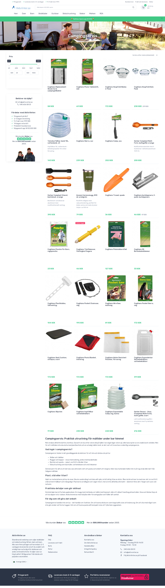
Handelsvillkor (89, 539)
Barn (32, 13)
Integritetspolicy (90, 542)
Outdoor (55, 13)
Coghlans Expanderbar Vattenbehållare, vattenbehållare (143, 355)
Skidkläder (42, 13)
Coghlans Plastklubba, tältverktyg (57, 301)
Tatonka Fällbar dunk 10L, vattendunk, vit (58, 141)
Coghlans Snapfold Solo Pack (144, 88)
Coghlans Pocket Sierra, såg (144, 301)
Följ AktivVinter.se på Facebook (133, 549)
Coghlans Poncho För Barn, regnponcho (59, 247)
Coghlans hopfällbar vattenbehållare (84, 407)
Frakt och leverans (141, 2)
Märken (92, 13)
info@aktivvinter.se (129, 546)
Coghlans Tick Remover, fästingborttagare (86, 247)
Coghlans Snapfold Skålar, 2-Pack (116, 88)
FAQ (49, 533)
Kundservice (129, 2)
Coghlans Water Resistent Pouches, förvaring (115, 354)
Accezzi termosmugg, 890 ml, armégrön (86, 194)
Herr (16, 13)
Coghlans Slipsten (55, 406)
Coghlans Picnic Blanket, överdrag (86, 354)
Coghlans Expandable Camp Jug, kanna (114, 407)
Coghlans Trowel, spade (115, 193)
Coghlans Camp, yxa (113, 140)
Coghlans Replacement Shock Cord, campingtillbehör (57, 89)
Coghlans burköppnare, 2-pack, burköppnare (144, 194)
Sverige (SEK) (19, 555)
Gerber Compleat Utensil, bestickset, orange (58, 194)
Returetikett (89, 545)
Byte (50, 539)
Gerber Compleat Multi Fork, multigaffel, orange (144, 141)
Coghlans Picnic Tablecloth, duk (87, 88)
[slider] (9, 64)
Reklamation (53, 545)
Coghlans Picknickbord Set (116, 246)
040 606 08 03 (127, 543)
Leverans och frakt (55, 536)
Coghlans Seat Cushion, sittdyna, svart (57, 354)
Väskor (82, 13)
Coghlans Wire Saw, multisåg (113, 301)
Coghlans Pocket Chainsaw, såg (87, 301)
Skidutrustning (69, 13)
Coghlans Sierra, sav (84, 140)
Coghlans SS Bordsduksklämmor (142, 247)
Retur (151, 2)
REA (101, 13)
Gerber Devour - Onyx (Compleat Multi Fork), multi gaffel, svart (143, 408)
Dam (24, 13)
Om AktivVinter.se (91, 536)
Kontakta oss (89, 533)
